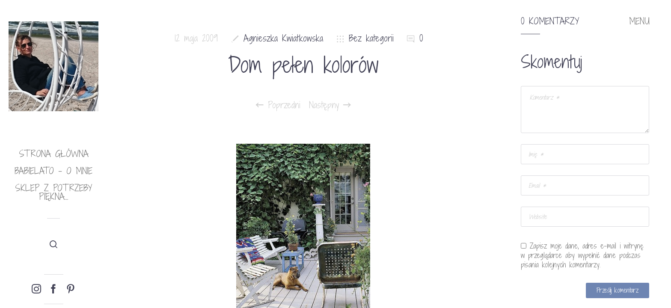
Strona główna (54, 154)
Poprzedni (278, 105)
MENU (639, 21)
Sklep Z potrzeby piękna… (53, 192)
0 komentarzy (550, 21)
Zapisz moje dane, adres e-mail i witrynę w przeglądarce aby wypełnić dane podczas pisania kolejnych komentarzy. (582, 255)
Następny (330, 105)
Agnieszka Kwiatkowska (283, 38)
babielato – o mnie (53, 171)
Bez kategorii (371, 38)
